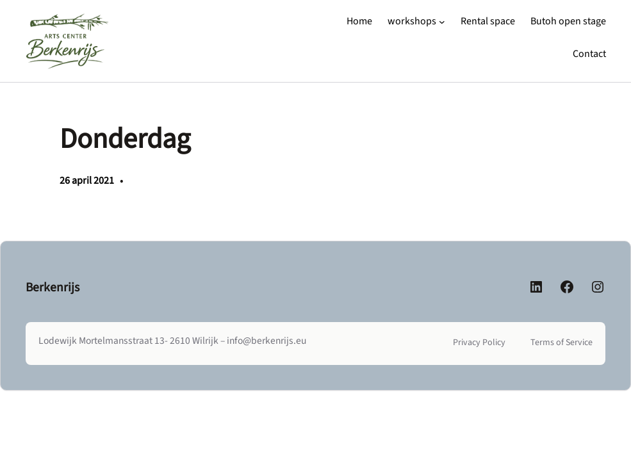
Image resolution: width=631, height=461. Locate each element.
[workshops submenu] (442, 22)
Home (359, 21)
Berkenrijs (52, 287)
